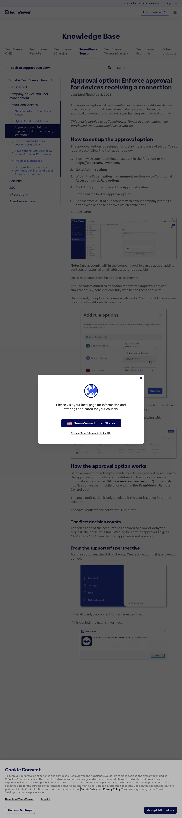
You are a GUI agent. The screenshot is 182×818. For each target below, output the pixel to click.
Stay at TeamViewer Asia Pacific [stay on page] (91, 433)
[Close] (140, 378)
